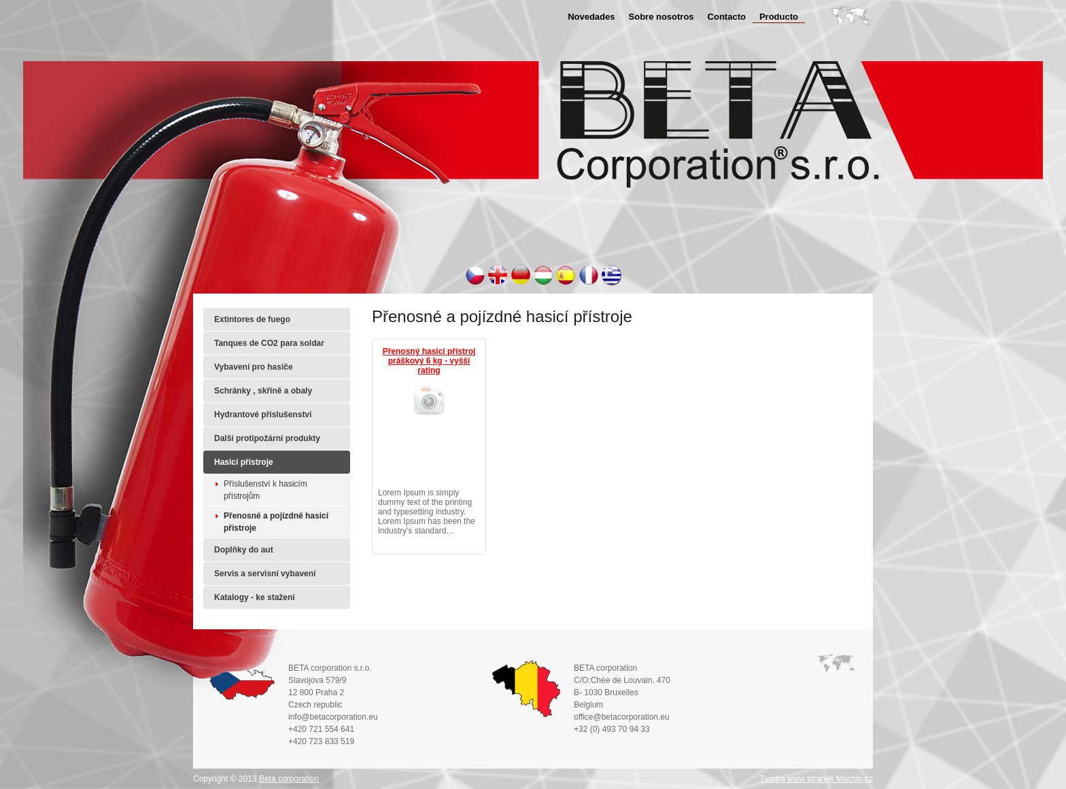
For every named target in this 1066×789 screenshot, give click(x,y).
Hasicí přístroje (243, 462)
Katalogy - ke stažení (254, 597)
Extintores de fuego (252, 319)
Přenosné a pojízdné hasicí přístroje (276, 522)
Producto (778, 17)
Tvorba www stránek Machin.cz (816, 779)
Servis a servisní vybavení (264, 573)
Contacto (727, 17)
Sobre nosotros (661, 17)
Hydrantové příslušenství (262, 414)
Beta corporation (289, 779)
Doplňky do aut (243, 550)
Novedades (591, 17)
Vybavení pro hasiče (253, 367)
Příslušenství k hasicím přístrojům (265, 490)
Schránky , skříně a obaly (263, 391)
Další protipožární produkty (267, 438)
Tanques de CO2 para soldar (269, 343)
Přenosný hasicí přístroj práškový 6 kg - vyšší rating (429, 361)
